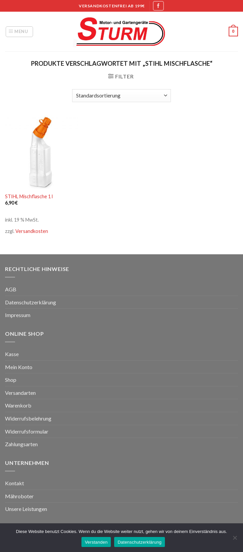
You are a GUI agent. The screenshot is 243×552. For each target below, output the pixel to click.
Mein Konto (18, 367)
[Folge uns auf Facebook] (158, 6)
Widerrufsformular (26, 431)
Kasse (12, 354)
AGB (10, 289)
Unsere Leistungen (26, 509)
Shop (10, 379)
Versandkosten (31, 231)
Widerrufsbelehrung (28, 418)
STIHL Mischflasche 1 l (29, 196)
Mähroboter (19, 496)
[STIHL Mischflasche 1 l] (41, 152)
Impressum (17, 315)
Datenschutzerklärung (30, 302)
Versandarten (20, 392)
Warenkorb (18, 405)
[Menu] (19, 31)
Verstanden (96, 542)
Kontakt (14, 483)
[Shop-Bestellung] (121, 95)
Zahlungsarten (21, 444)
